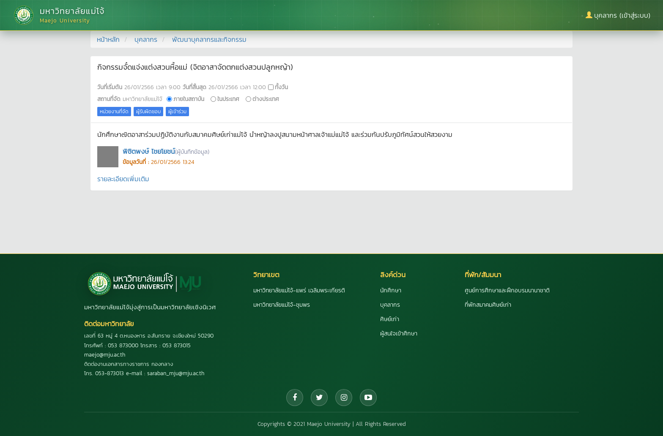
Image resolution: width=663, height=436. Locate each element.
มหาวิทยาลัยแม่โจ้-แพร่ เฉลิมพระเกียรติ (299, 290)
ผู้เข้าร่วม (177, 111)
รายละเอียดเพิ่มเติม (123, 179)
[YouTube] (368, 397)
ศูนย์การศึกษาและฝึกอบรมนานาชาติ (507, 290)
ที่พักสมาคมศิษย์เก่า (488, 304)
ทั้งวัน (281, 87)
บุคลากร (145, 39)
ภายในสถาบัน (188, 99)
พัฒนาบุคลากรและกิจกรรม (209, 39)
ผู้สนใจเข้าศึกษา (398, 333)
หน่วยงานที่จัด (114, 111)
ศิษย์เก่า (389, 319)
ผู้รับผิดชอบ (148, 111)
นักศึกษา (390, 290)
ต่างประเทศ (265, 99)
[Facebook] (294, 397)
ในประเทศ (228, 99)
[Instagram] (343, 397)
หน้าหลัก (108, 39)
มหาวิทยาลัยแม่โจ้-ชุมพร (281, 304)
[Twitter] (319, 397)
